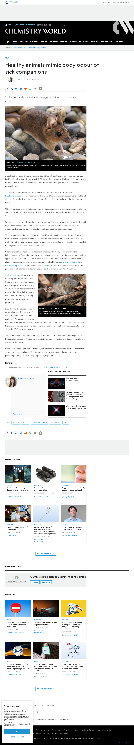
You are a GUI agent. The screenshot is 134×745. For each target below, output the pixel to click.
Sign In (11, 25)
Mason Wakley (71, 535)
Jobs (25, 48)
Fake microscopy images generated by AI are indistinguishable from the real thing (75, 395)
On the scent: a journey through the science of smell (18, 489)
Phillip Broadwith (39, 631)
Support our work (104, 730)
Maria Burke (42, 677)
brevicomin (48, 265)
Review (9, 485)
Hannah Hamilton (39, 540)
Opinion (10, 524)
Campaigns (56, 730)
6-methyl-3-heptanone (71, 262)
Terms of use (41, 719)
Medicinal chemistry (39, 423)
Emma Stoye (42, 496)
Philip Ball (14, 535)
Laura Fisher (15, 496)
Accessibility (53, 719)
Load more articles (46, 553)
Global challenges (88, 730)
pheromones (55, 423)
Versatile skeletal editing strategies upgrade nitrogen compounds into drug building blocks (73, 625)
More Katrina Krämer (58, 372)
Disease (25, 423)
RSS (53, 705)
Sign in (35, 582)
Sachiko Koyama (12, 275)
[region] (17, 722)
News (7, 58)
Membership (124, 2)
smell (66, 423)
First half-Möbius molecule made (72, 380)
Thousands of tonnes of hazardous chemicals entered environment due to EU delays (45, 667)
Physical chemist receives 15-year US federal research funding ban (18, 624)
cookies (97, 738)
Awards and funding (71, 730)
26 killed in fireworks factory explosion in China (45, 623)
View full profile (18, 414)
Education (115, 2)
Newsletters (18, 48)
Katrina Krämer (20, 79)
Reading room (34, 48)
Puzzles (43, 48)
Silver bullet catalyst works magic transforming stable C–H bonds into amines (73, 666)
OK (17, 731)
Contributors (43, 705)
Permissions (64, 719)
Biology (16, 423)
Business (65, 524)
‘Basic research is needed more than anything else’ (72, 528)
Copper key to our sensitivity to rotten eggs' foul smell (73, 489)
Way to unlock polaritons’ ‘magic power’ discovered (76, 407)
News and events (42, 730)
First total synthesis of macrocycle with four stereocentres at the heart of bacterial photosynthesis (45, 530)
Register (20, 25)
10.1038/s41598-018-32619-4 (55, 367)
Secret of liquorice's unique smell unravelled (45, 489)
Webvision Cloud (124, 743)
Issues (34, 705)
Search (64, 25)
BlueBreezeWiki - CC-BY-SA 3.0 (23, 162)
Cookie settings (17, 737)
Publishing (106, 2)
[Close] (30, 704)
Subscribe (30, 25)
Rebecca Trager (16, 633)
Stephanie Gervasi (13, 196)
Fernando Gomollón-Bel (69, 497)
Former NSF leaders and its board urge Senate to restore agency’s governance (18, 666)
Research (37, 485)
